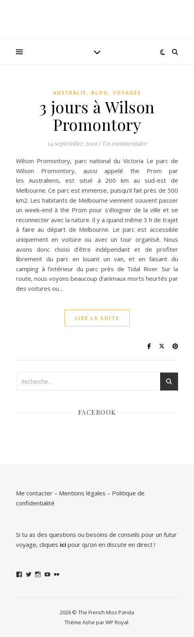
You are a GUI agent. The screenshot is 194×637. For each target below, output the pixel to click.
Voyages (127, 92)
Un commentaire (124, 143)
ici (63, 544)
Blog (99, 92)
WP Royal (117, 622)
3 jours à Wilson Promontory (97, 115)
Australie (69, 92)
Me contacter (34, 493)
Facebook (97, 412)
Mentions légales (82, 493)
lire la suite (97, 317)
